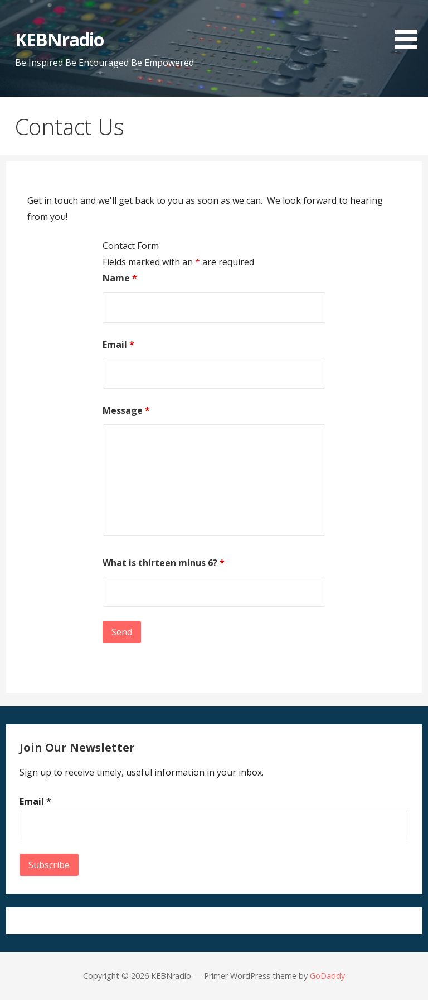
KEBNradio (59, 39)
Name (120, 278)
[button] (410, 26)
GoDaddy (327, 975)
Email (118, 344)
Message (126, 410)
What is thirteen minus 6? (164, 563)
